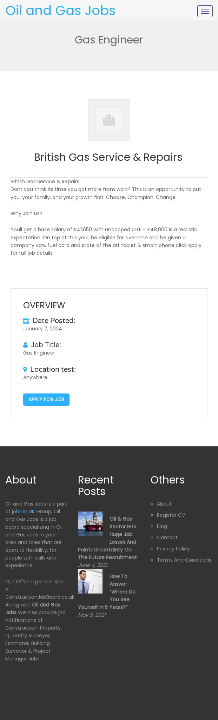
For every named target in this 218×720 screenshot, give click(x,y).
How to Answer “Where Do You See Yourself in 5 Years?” (107, 592)
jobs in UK (23, 511)
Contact (167, 537)
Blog (162, 526)
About (164, 503)
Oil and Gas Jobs (60, 10)
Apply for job (46, 399)
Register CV (171, 515)
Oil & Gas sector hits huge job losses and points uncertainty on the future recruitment (107, 538)
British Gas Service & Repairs (108, 157)
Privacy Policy (173, 548)
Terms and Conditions (184, 559)
